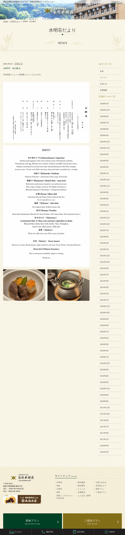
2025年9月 (104, 116)
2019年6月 (104, 376)
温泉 (58, 486)
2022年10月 (105, 224)
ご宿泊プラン (101, 492)
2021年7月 (104, 275)
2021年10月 (105, 262)
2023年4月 (104, 205)
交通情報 (103, 90)
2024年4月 (104, 167)
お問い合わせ (101, 482)
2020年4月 (104, 351)
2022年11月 (105, 218)
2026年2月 (104, 104)
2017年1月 (104, 439)
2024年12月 (105, 142)
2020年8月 (104, 325)
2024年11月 (105, 148)
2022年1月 (104, 249)
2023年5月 (104, 199)
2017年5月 (104, 433)
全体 (102, 71)
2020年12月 (105, 306)
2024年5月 (104, 161)
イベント (103, 77)
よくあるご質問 (84, 496)
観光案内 (81, 486)
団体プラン (100, 489)
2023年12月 (105, 180)
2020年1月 (104, 357)
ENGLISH (115, 2)
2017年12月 (105, 408)
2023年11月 (105, 186)
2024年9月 (104, 154)
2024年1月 (104, 173)
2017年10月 (105, 414)
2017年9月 (104, 420)
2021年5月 (104, 281)
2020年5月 (104, 344)
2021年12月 (105, 256)
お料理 (59, 489)
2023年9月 (104, 192)
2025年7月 (104, 123)
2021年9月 (104, 268)
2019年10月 (105, 363)
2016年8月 (104, 446)
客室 (58, 492)
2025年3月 (104, 135)
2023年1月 (104, 211)
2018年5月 (104, 401)
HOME (5, 21)
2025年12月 (105, 110)
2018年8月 (104, 395)
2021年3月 (104, 287)
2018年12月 (105, 389)
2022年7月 (104, 230)
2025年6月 (104, 129)
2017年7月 (104, 427)
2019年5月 (104, 382)
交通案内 (81, 492)
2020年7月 (104, 332)
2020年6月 (104, 338)
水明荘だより (15, 21)
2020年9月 (104, 319)
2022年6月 (104, 237)
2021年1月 (104, 300)
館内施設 (81, 482)
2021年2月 (104, 294)
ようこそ (81, 489)
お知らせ (103, 84)
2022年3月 (104, 243)
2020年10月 (105, 313)
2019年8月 (104, 370)
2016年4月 (104, 452)
